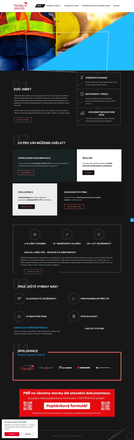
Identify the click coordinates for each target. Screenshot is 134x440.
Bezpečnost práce (72, 6)
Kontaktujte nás (23, 119)
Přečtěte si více (26, 206)
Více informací (26, 172)
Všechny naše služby (74, 206)
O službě (88, 172)
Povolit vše (12, 434)
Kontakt (116, 6)
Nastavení (28, 434)
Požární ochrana (53, 6)
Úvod (39, 6)
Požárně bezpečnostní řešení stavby (96, 6)
